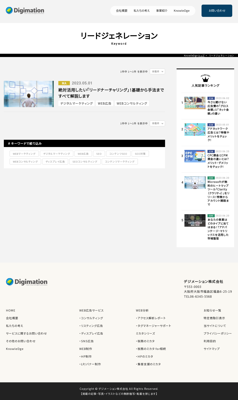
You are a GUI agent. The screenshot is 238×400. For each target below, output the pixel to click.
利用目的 (210, 341)
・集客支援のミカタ (148, 364)
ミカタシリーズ (145, 333)
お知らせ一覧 (212, 310)
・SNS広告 (86, 341)
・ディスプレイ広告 (91, 333)
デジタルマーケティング (76, 103)
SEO (99, 153)
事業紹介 (162, 10)
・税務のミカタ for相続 (151, 349)
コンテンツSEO (118, 153)
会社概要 (121, 10)
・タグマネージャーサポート (153, 326)
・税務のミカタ (145, 341)
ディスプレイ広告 (55, 161)
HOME (10, 310)
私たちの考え (142, 10)
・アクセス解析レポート (151, 318)
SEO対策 (140, 153)
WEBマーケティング (24, 153)
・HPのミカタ (144, 356)
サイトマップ (212, 349)
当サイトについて (215, 326)
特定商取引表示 (214, 318)
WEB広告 (105, 103)
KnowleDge (182, 10)
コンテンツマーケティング (120, 161)
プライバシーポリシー (218, 333)
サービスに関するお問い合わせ (26, 333)
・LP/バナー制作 (90, 364)
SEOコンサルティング (85, 161)
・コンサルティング (91, 318)
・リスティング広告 (91, 326)
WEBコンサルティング (132, 103)
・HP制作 (85, 356)
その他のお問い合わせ (21, 341)
